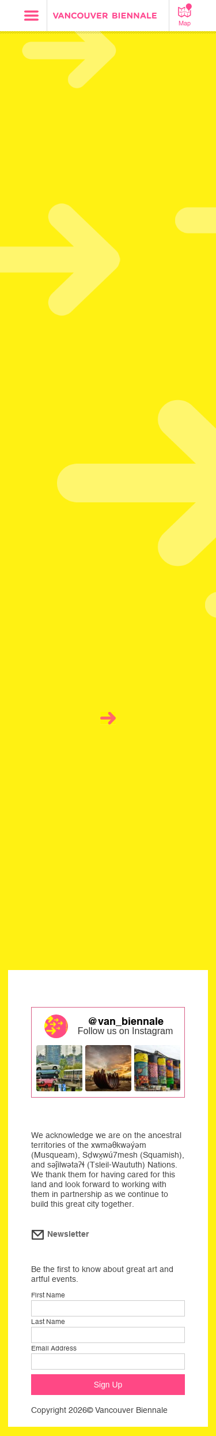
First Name (48, 1295)
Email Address (54, 1348)
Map (185, 15)
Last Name (48, 1322)
